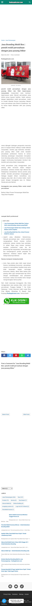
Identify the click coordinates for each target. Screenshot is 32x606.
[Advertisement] (16, 23)
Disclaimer (15, 594)
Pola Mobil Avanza (8, 509)
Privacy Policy (7, 594)
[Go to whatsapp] (4, 601)
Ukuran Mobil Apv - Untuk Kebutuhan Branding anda (15, 550)
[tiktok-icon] (22, 586)
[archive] (7, 488)
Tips (20, 497)
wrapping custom (7, 506)
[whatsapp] (22, 355)
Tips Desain (23, 500)
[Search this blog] (30, 2)
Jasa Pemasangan (8, 497)
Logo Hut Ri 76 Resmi (22, 506)
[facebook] (4, 355)
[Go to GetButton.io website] (4, 604)
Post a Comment (15, 55)
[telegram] (28, 355)
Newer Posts (5, 414)
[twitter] (10, 355)
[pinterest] (16, 355)
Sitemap (21, 594)
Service (13, 500)
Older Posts (26, 414)
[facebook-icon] (10, 586)
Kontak (27, 594)
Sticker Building (18, 503)
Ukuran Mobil (6, 503)
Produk (5, 500)
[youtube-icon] (16, 586)
